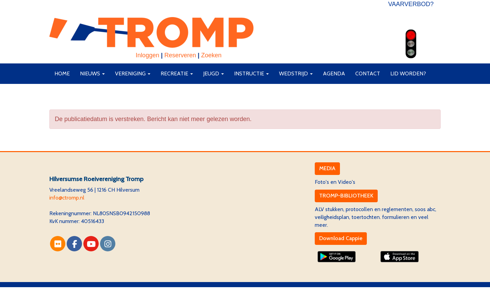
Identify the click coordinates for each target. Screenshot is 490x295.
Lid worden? (408, 73)
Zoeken (211, 55)
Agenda (334, 73)
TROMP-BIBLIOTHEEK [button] (346, 195)
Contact (367, 73)
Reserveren (180, 55)
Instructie (251, 73)
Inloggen (147, 55)
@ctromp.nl (66, 197)
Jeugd (213, 73)
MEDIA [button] (327, 168)
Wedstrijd (296, 73)
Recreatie (177, 73)
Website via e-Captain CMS (81, 290)
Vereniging (132, 73)
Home (62, 73)
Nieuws (92, 73)
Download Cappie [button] (340, 238)
